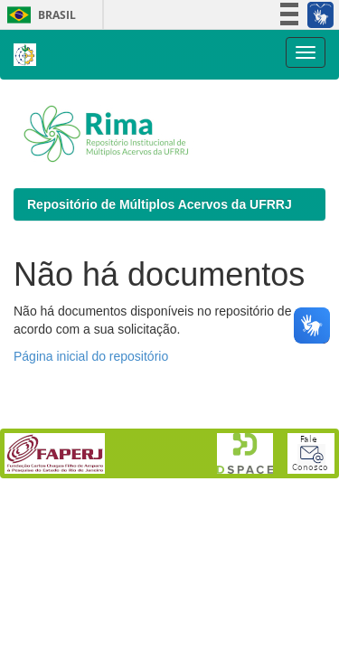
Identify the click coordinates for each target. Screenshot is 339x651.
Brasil (38, 15)
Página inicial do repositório (91, 356)
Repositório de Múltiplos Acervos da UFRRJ (159, 204)
